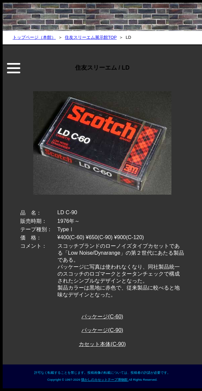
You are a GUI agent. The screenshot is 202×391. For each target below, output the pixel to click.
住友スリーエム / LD (102, 67)
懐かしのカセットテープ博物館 (105, 379)
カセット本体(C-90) (102, 344)
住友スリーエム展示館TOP (91, 37)
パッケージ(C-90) (102, 330)
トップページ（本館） (34, 37)
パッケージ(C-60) (102, 316)
